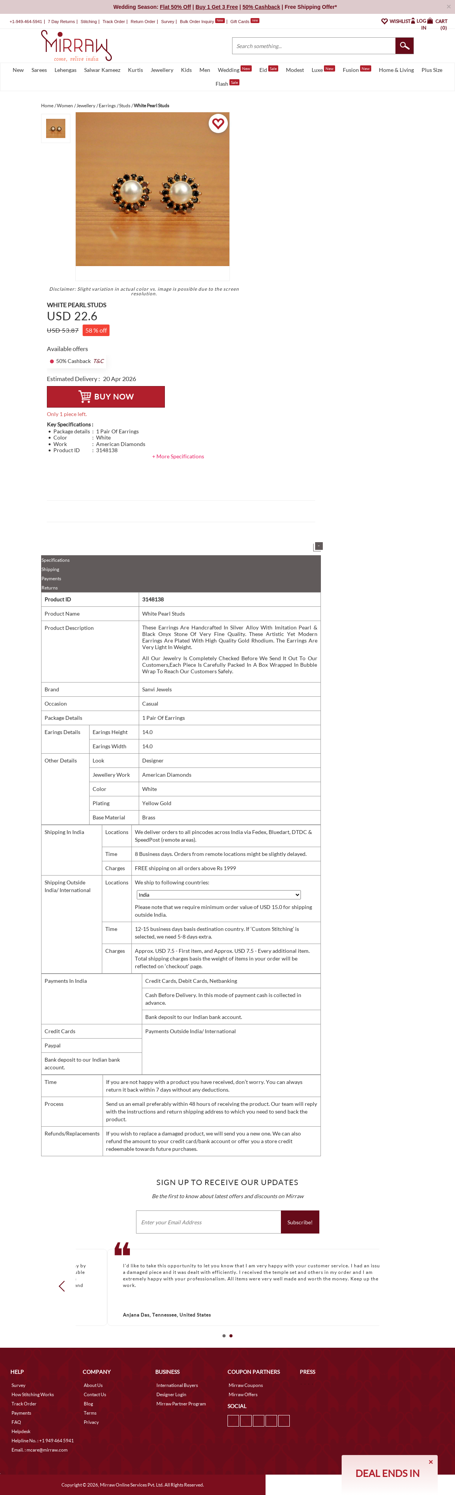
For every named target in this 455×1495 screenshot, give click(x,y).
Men (204, 70)
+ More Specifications (178, 456)
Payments (51, 578)
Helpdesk (21, 1431)
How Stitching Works (33, 1394)
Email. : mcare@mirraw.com (40, 1450)
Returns (50, 588)
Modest (295, 70)
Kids (186, 70)
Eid (268, 69)
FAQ (16, 1422)
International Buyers (177, 1385)
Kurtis (135, 70)
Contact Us (95, 1394)
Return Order (143, 21)
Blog (88, 1404)
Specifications (56, 560)
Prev (64, 1285)
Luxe (323, 69)
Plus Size (432, 70)
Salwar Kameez (102, 70)
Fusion (357, 69)
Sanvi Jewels (157, 689)
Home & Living (396, 70)
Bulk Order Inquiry (197, 21)
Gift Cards (244, 21)
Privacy (91, 1422)
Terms (90, 1413)
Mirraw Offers (243, 1394)
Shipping (50, 569)
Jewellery (162, 70)
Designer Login (171, 1394)
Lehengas (65, 70)
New (18, 70)
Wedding (235, 69)
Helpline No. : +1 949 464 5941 (43, 1440)
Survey (167, 21)
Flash (227, 83)
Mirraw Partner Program (181, 1404)
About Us (93, 1385)
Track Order (114, 21)
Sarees (39, 70)
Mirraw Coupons (246, 1385)
